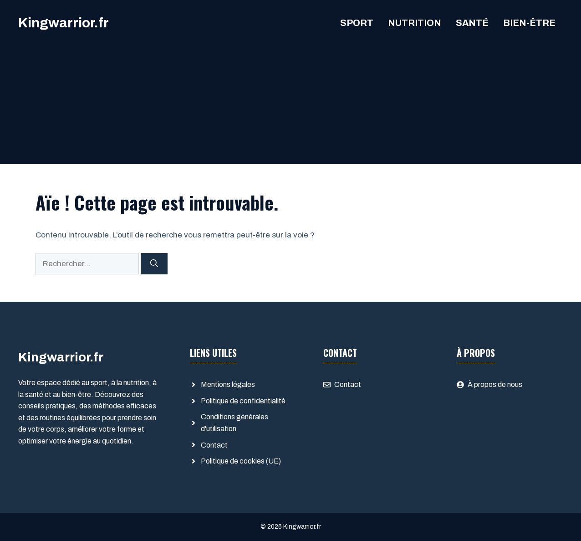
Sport (356, 23)
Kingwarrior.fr (63, 22)
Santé (472, 23)
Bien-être (529, 23)
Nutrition (414, 23)
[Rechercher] (154, 264)
